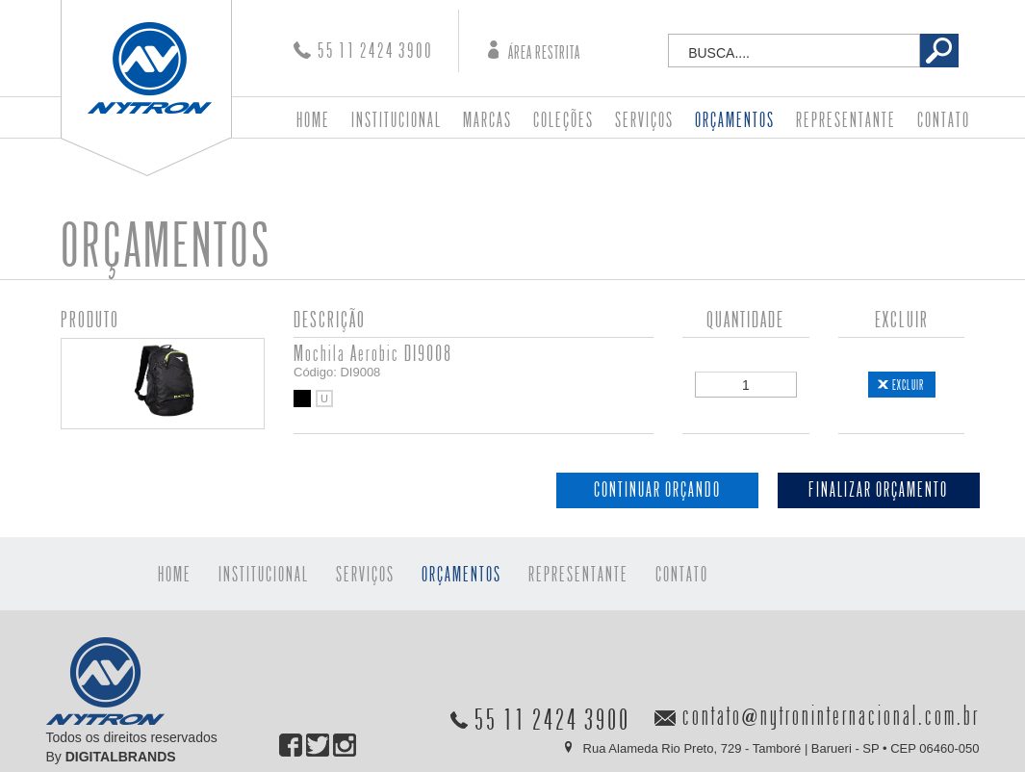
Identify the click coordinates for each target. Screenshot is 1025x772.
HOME (313, 121)
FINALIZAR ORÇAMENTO (878, 490)
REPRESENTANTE (846, 121)
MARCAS (487, 121)
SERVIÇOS (644, 121)
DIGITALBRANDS (120, 756)
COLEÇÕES (563, 121)
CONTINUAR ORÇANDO (657, 490)
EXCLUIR (908, 385)
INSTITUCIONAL (396, 121)
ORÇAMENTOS (735, 121)
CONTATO (943, 121)
